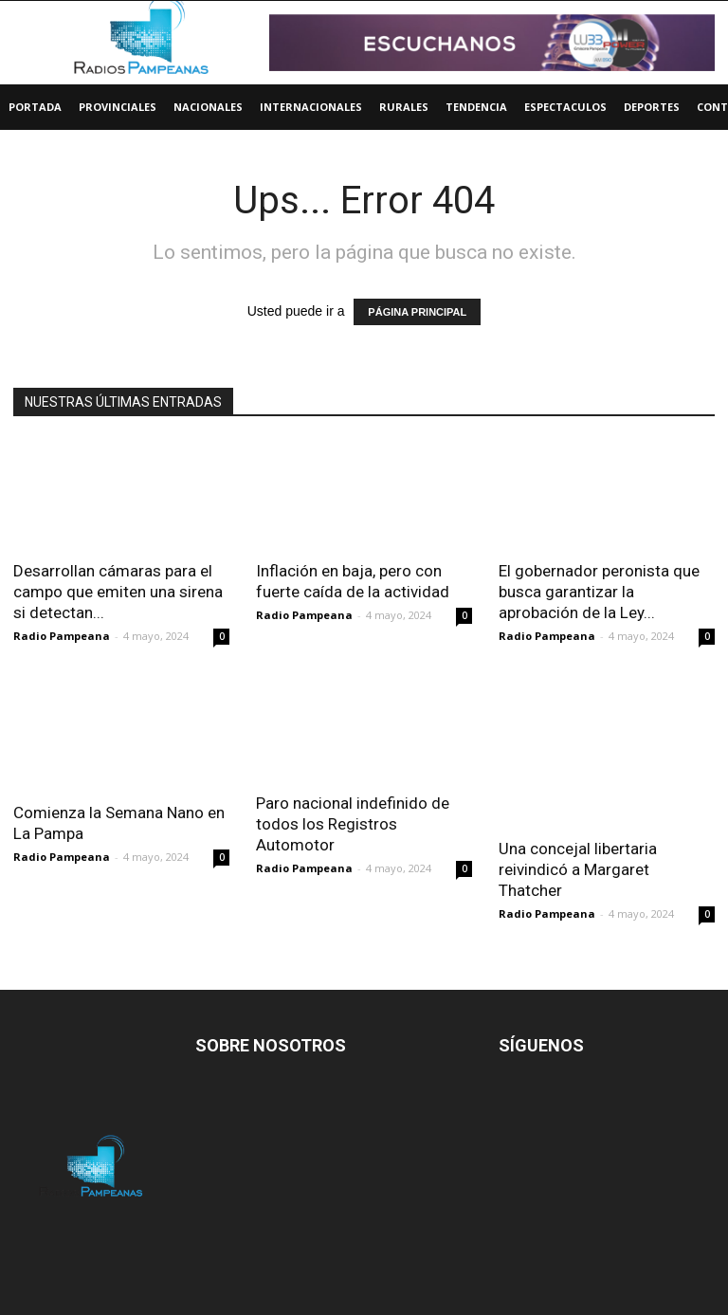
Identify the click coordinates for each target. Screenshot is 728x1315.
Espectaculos (565, 107)
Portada (35, 107)
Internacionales (311, 107)
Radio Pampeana (61, 636)
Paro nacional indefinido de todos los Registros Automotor (352, 824)
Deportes (652, 107)
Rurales (403, 107)
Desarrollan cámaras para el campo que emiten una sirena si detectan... (118, 591)
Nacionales (208, 107)
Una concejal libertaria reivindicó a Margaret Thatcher (578, 869)
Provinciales (117, 107)
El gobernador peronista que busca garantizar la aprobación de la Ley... (599, 591)
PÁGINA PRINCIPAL (417, 312)
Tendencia (476, 107)
